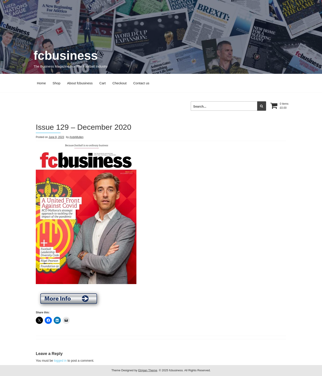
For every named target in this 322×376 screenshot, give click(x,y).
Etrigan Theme (147, 370)
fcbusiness (66, 55)
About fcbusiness (80, 83)
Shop (56, 83)
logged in (60, 360)
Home (41, 83)
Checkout (119, 83)
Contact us (141, 83)
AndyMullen (76, 137)
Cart (102, 83)
